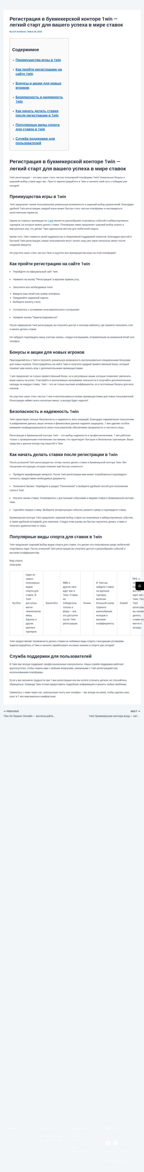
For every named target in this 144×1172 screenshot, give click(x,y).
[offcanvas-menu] (133, 11)
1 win (50, 220)
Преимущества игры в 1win (38, 60)
